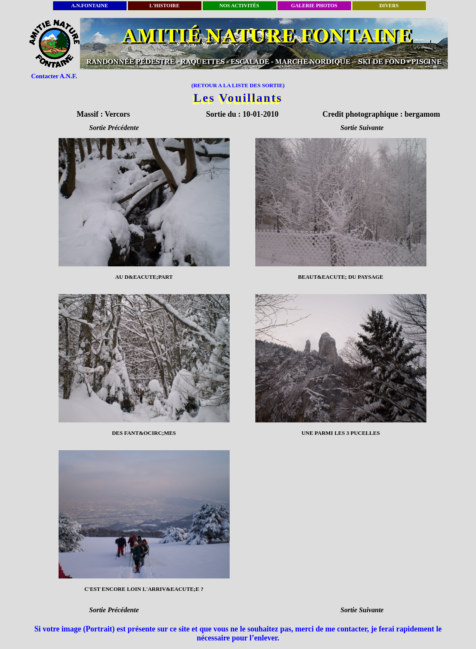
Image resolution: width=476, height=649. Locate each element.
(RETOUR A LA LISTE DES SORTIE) (238, 85)
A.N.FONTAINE (89, 6)
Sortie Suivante (362, 127)
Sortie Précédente (114, 127)
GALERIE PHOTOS (314, 6)
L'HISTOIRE (164, 6)
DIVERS (389, 6)
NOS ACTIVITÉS (239, 6)
